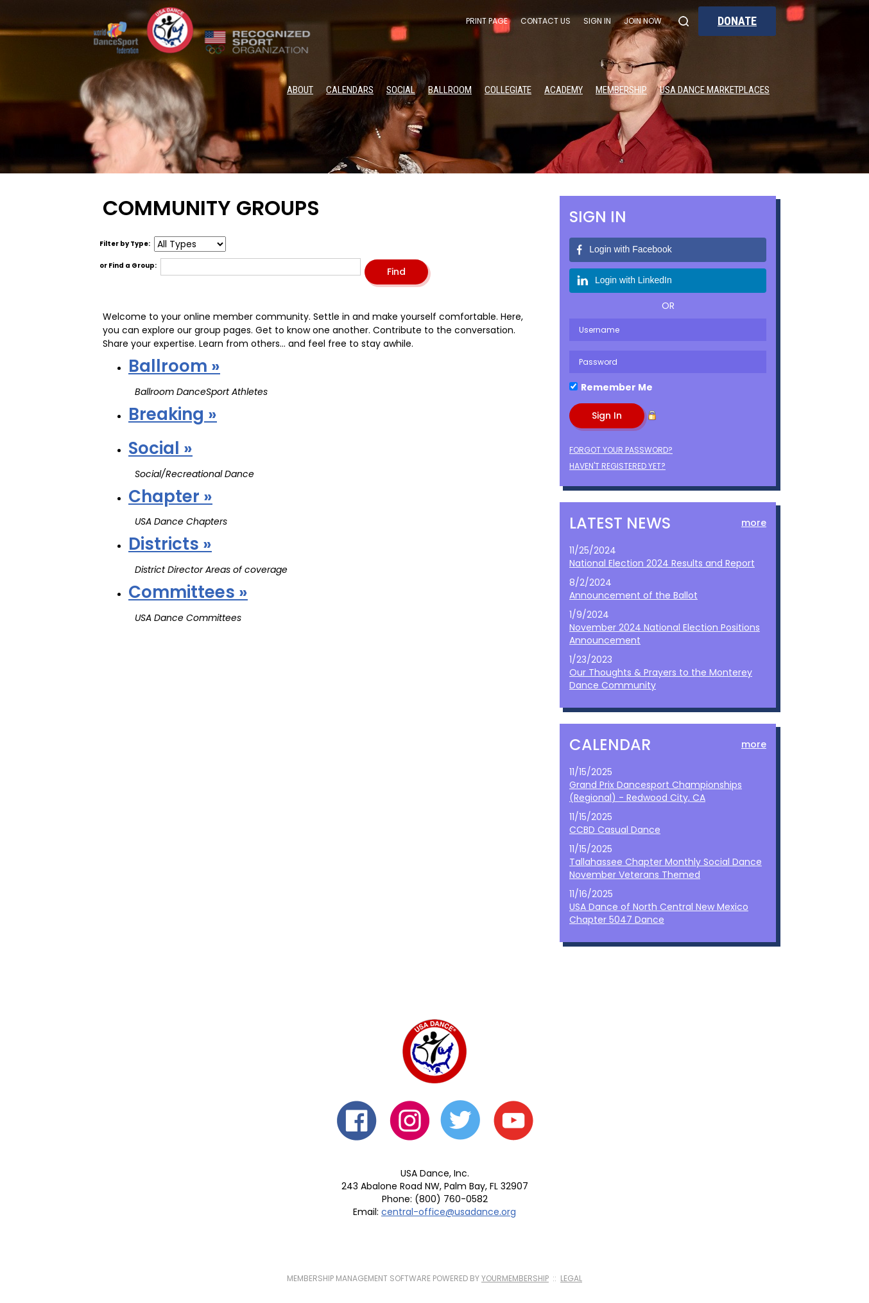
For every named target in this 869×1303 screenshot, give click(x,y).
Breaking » (172, 414)
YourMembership (515, 1278)
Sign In (597, 20)
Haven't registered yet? (617, 465)
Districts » (170, 543)
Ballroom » (174, 366)
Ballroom (450, 90)
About (300, 90)
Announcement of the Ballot (633, 595)
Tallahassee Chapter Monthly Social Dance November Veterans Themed (665, 868)
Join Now (643, 20)
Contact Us (546, 20)
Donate (737, 21)
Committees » (188, 592)
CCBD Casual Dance (614, 829)
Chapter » (170, 496)
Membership (621, 90)
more (753, 522)
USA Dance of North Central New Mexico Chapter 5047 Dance (658, 913)
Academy (563, 90)
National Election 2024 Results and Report (662, 563)
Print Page (487, 20)
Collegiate (508, 90)
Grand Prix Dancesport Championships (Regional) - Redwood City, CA (655, 791)
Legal (571, 1278)
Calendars (350, 90)
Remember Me (617, 387)
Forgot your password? (621, 449)
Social (400, 90)
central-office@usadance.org (448, 1211)
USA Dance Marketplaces (715, 90)
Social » (160, 448)
